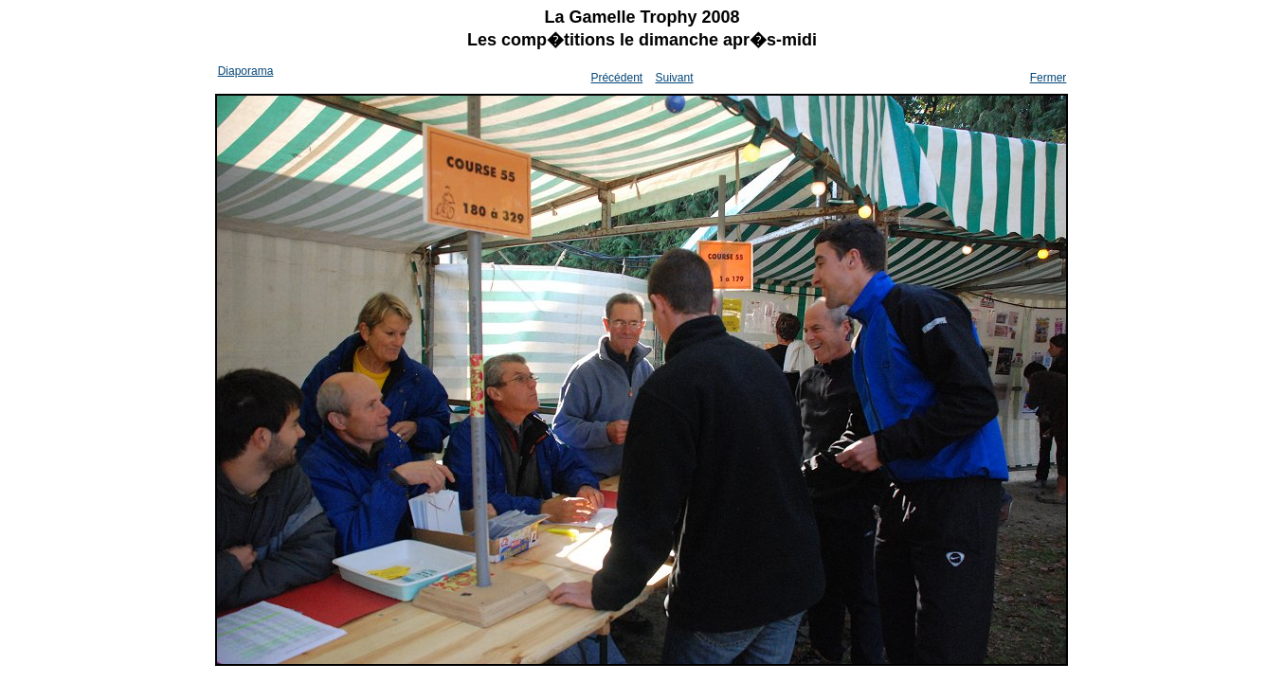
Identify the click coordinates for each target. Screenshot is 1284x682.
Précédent (616, 77)
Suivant (674, 77)
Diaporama (246, 71)
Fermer (1048, 77)
